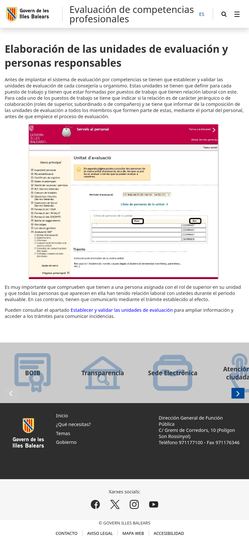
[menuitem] (237, 14)
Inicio (62, 415)
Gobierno (66, 442)
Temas (63, 433)
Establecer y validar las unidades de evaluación (122, 310)
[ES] (202, 14)
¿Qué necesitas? (73, 424)
